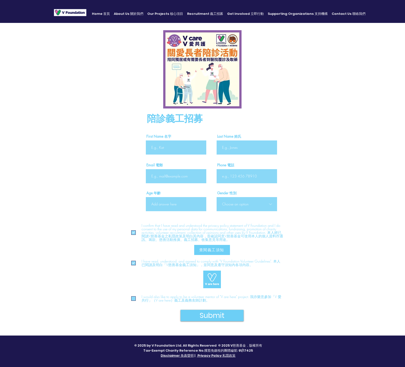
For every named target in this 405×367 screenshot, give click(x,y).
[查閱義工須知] (212, 250)
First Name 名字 (158, 136)
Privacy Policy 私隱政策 (216, 355)
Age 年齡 (153, 193)
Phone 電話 (225, 165)
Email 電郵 (154, 165)
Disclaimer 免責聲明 (177, 355)
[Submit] (212, 315)
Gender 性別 (227, 193)
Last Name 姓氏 (229, 136)
